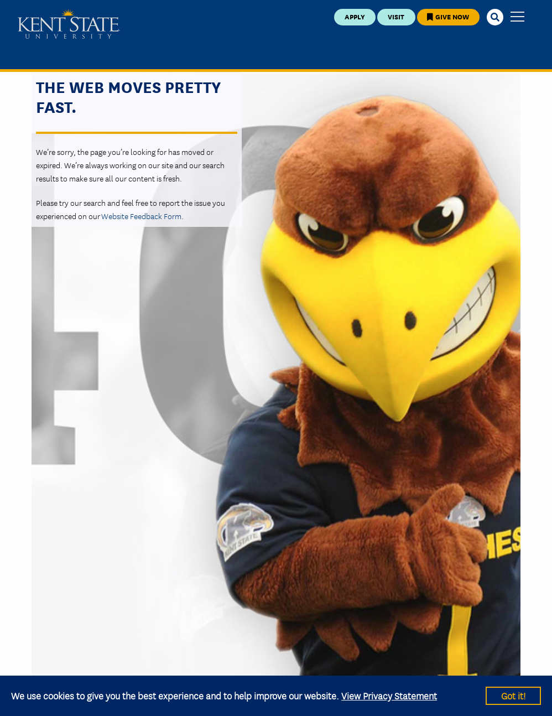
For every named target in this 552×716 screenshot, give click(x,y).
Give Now (448, 16)
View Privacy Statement (389, 695)
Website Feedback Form (141, 216)
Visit (396, 16)
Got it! (513, 695)
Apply (355, 16)
